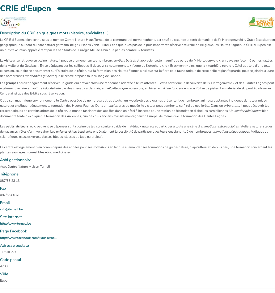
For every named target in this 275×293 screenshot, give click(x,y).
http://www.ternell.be (15, 223)
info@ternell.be (11, 209)
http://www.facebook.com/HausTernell (28, 238)
